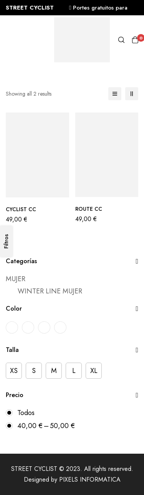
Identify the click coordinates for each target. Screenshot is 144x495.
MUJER (15, 279)
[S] (34, 371)
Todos (26, 413)
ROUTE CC (88, 209)
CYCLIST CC (21, 209)
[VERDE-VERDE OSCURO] (60, 327)
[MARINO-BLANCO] (28, 327)
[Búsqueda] (121, 40)
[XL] (94, 371)
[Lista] (114, 93)
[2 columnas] (131, 93)
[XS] (14, 371)
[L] (74, 371)
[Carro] (135, 40)
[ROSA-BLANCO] (44, 327)
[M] (54, 371)
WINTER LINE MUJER (50, 291)
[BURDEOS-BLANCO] (12, 327)
